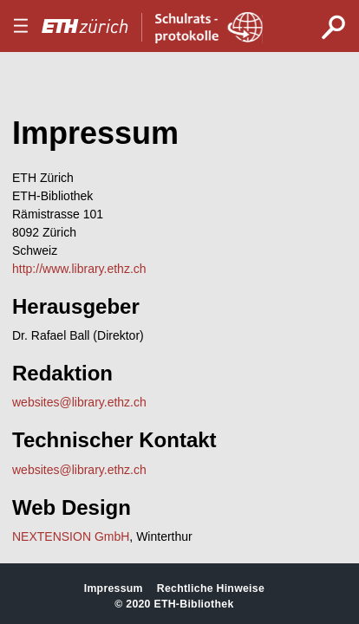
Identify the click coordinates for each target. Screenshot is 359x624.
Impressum (113, 588)
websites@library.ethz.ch (79, 402)
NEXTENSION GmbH (70, 536)
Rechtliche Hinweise (210, 588)
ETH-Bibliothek (193, 604)
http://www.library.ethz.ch (79, 269)
